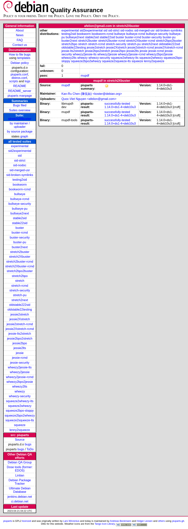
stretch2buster (19, 252)
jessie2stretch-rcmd (20, 324)
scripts (13, 81)
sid (20, 155)
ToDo (30, 449)
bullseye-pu (19, 208)
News (20, 35)
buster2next (20, 247)
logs (27, 81)
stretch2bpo (20, 276)
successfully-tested (117, 103)
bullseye (19, 194)
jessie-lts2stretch (19, 333)
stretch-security (19, 290)
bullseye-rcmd (19, 199)
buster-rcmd (20, 232)
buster (20, 227)
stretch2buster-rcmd (19, 261)
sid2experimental (19, 150)
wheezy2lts (19, 386)
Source (20, 439)
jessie (20, 353)
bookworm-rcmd (20, 189)
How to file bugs (20, 54)
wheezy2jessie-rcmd (20, 377)
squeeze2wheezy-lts (20, 401)
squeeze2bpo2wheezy (20, 415)
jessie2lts (19, 348)
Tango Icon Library (105, 523)
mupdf (85, 75)
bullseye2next (19, 213)
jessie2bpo (20, 343)
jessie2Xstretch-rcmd (19, 328)
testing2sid (20, 179)
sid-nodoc (19, 165)
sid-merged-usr (19, 170)
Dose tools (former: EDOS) (20, 468)
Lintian (19, 475)
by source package (19, 131)
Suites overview (19, 110)
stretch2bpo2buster (20, 271)
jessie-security (19, 362)
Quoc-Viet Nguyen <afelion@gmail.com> (88, 98)
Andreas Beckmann (120, 521)
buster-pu (19, 242)
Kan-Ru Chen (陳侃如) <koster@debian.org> (91, 93)
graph (24, 136)
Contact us (20, 44)
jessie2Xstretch (19, 319)
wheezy (20, 391)
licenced (26, 521)
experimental (19, 146)
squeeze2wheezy (19, 405)
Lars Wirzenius (71, 521)
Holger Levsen (145, 521)
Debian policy (20, 62)
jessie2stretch (19, 314)
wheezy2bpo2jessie (19, 381)
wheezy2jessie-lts (19, 367)
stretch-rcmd (19, 285)
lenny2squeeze (19, 430)
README (19, 86)
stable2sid (20, 218)
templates (23, 58)
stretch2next (19, 300)
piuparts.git (178, 521)
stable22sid (19, 223)
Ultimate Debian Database (20, 490)
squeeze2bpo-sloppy (20, 410)
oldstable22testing (20, 309)
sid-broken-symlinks (19, 175)
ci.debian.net (19, 501)
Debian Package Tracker (20, 482)
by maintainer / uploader (20, 125)
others (161, 521)
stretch (19, 280)
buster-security (20, 237)
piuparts (7, 521)
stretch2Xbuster (19, 118)
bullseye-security (19, 203)
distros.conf (19, 77)
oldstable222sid (19, 304)
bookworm (20, 184)
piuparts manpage (20, 95)
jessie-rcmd (19, 357)
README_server (19, 91)
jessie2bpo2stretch (19, 338)
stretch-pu (19, 295)
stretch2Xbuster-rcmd (19, 266)
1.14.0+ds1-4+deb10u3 (120, 107)
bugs (28, 444)
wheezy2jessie (20, 372)
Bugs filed (19, 105)
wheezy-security (20, 396)
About (20, 30)
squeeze (20, 425)
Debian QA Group (20, 462)
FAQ (20, 40)
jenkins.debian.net (20, 496)
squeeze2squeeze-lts (19, 420)
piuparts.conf (19, 74)
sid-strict (19, 160)
